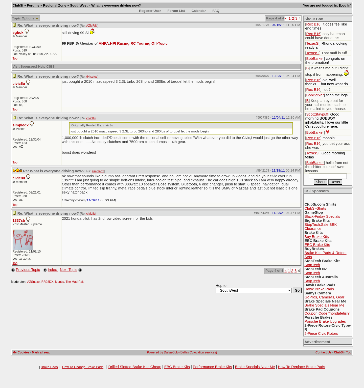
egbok (18, 33)
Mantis (59, 282)
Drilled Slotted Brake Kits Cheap (134, 367)
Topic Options (25, 18)
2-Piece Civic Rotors (321, 333)
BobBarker (315, 59)
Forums (33, 5)
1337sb (19, 220)
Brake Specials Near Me (324, 305)
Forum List (176, 11)
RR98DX (47, 282)
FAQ (215, 11)
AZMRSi (92, 25)
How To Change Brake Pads (82, 367)
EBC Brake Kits (317, 245)
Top (15, 58)
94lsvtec (92, 76)
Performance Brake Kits (212, 367)
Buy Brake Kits (316, 237)
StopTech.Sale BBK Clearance (320, 227)
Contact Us (323, 352)
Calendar (198, 11)
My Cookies (21, 352)
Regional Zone (54, 5)
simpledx (21, 125)
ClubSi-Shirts (315, 208)
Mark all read (41, 352)
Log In (345, 5)
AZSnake (33, 282)
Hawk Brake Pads (319, 289)
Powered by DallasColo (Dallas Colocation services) (182, 352)
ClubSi (18, 5)
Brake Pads (49, 367)
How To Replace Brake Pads (301, 367)
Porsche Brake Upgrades (325, 321)
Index (53, 270)
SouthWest (78, 5)
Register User (150, 11)
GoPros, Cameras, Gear (324, 297)
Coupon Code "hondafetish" (327, 313)
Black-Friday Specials (322, 216)
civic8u (19, 83)
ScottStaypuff (317, 114)
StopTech (312, 265)
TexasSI (313, 43)
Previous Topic (28, 270)
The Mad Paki (74, 282)
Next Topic (68, 270)
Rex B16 (313, 24)
